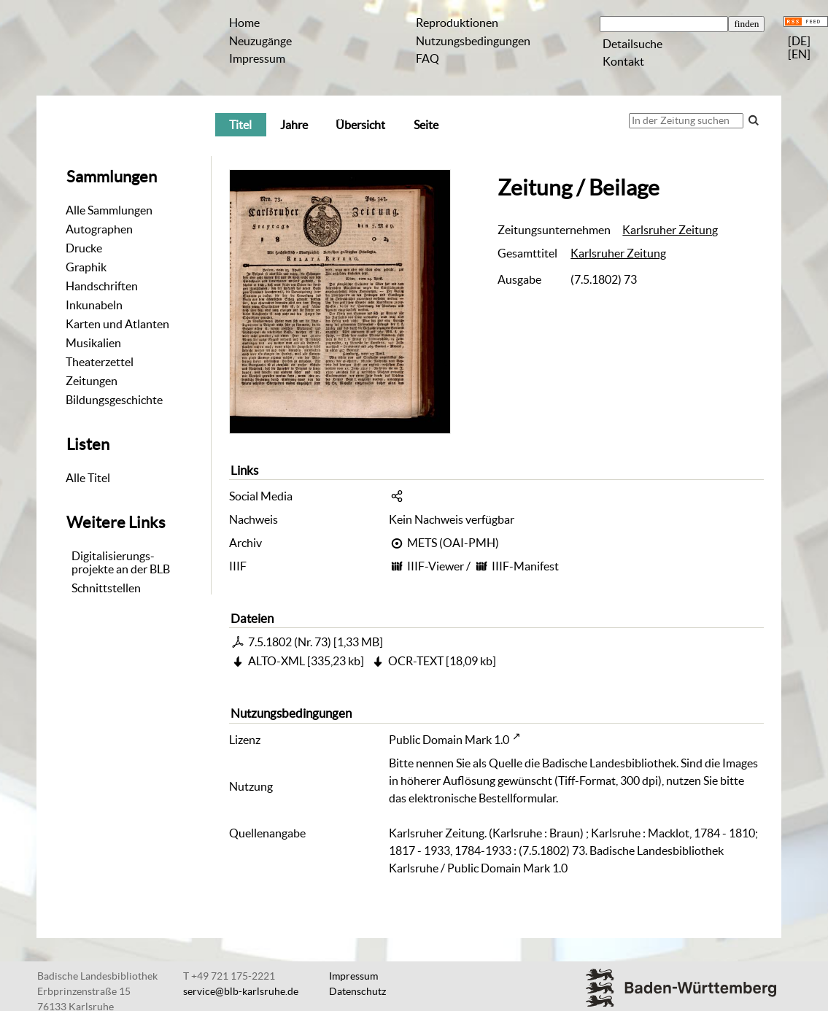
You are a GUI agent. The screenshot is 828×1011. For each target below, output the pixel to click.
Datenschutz (357, 991)
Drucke (84, 248)
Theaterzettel (100, 361)
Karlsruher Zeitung (670, 229)
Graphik (86, 267)
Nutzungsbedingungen (473, 40)
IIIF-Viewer (435, 566)
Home (244, 22)
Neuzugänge (260, 40)
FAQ (427, 58)
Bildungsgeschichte (114, 399)
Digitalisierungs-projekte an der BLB (120, 562)
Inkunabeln (94, 304)
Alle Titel (88, 477)
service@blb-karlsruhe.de (240, 991)
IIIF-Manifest (525, 566)
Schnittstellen (106, 587)
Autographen (99, 229)
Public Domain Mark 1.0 (449, 739)
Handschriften (102, 286)
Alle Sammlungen (109, 210)
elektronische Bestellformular (482, 798)
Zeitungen (91, 380)
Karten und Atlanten (117, 323)
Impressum (257, 58)
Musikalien (93, 342)
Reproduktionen (457, 22)
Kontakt (623, 61)
